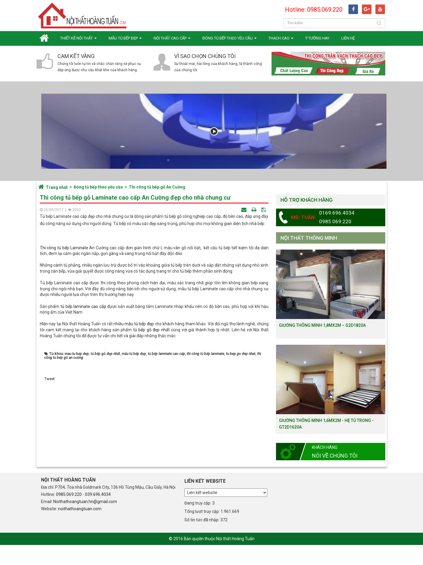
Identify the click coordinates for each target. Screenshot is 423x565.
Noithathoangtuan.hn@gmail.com (85, 521)
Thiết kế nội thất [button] (78, 40)
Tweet (49, 478)
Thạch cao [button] (281, 40)
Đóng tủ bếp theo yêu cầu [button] (229, 40)
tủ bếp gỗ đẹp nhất (151, 428)
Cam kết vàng (76, 56)
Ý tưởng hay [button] (317, 38)
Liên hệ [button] (348, 38)
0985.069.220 (69, 514)
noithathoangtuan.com (79, 528)
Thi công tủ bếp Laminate (64, 346)
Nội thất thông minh (309, 238)
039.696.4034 (98, 514)
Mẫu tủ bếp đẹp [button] (125, 40)
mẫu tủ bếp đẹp (139, 422)
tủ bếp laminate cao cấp (83, 405)
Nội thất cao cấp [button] (172, 40)
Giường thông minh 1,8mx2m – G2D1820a (322, 325)
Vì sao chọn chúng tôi (205, 56)
